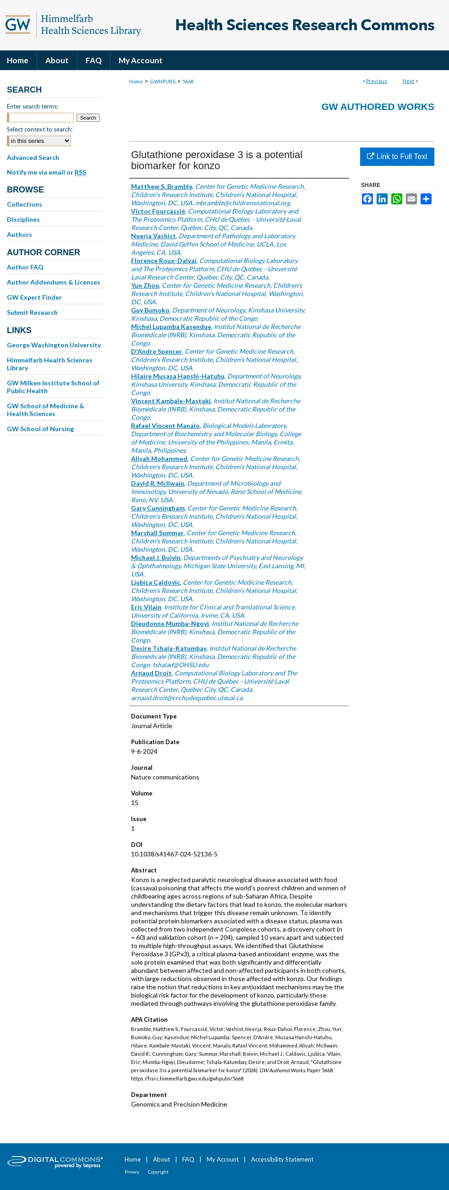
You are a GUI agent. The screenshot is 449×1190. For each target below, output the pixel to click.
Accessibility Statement (282, 1159)
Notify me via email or (46, 172)
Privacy (132, 1171)
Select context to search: (39, 129)
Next (408, 81)
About (161, 1159)
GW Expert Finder (34, 297)
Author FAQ (25, 267)
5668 (187, 81)
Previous (376, 81)
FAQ (188, 1159)
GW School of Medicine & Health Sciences (45, 409)
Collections (24, 204)
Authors (19, 234)
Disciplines (23, 219)
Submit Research (32, 312)
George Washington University (54, 345)
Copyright (158, 1171)
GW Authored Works (377, 106)
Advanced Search (33, 157)
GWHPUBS (162, 81)
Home (136, 81)
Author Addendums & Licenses (53, 282)
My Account (223, 1159)
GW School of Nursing (40, 429)
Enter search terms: (32, 106)
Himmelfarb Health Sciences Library (50, 364)
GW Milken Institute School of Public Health (53, 387)
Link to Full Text (397, 156)
